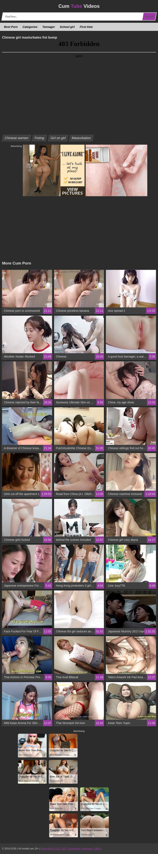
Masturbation (81, 138)
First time (86, 26)
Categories (30, 26)
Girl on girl (58, 138)
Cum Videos (79, 6)
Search (149, 16)
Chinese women (17, 138)
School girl (67, 26)
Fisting (39, 138)
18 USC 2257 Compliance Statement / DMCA (77, 848)
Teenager (48, 26)
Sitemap (45, 848)
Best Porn (11, 26)
